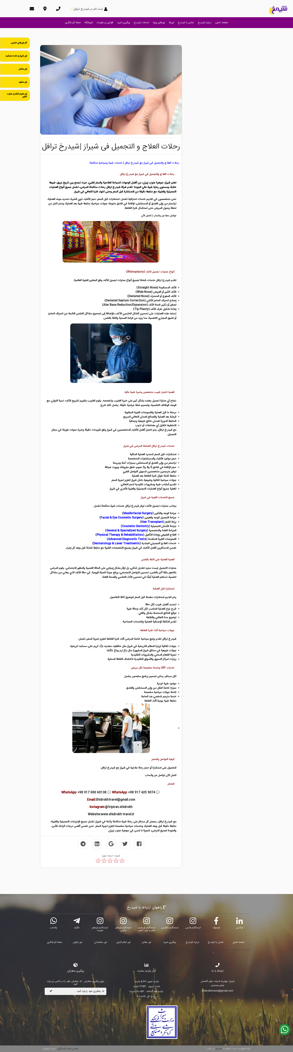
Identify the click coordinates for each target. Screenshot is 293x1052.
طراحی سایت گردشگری (67, 1049)
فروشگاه (88, 22)
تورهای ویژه (159, 22)
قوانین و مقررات (104, 22)
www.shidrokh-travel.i (117, 814)
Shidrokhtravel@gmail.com (115, 799)
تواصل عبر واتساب (155, 775)
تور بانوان (77, 942)
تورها (171, 22)
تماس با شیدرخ (186, 22)
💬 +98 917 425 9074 (131, 792)
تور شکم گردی (124, 942)
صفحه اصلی (221, 22)
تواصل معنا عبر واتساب (164, 216)
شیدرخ (218, 1049)
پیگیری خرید (123, 22)
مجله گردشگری (73, 22)
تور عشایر (146, 942)
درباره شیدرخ (204, 22)
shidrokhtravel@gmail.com (217, 991)
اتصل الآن (146, 216)
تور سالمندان (100, 942)
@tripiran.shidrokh (118, 807)
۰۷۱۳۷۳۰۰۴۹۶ (217, 986)
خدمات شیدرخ (141, 22)
